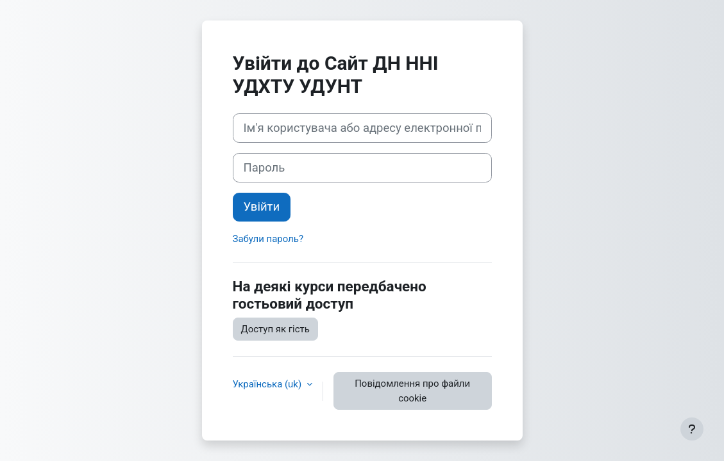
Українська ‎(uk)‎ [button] (268, 384)
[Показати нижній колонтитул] (691, 429)
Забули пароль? (268, 239)
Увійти (262, 207)
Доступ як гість (275, 329)
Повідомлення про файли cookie (412, 390)
